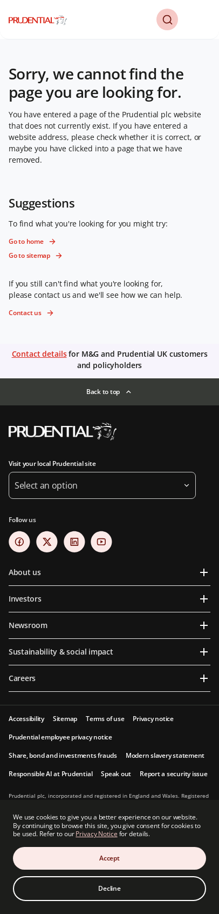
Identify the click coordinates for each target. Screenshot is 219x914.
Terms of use (105, 718)
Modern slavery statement (165, 755)
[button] (167, 19)
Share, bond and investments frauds (63, 755)
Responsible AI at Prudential (50, 773)
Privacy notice (153, 718)
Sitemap (65, 718)
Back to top (103, 391)
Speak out (116, 773)
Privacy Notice (96, 833)
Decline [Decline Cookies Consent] (109, 888)
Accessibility (26, 718)
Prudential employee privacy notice (60, 737)
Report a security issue (173, 773)
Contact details (39, 354)
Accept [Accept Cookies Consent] (109, 858)
